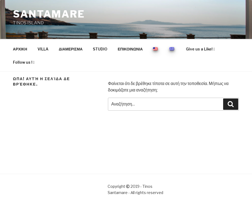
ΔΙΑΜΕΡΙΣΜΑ (71, 49)
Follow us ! (24, 62)
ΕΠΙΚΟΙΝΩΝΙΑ (130, 49)
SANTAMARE (49, 14)
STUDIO (100, 49)
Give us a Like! (200, 49)
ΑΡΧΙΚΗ (20, 49)
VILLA (43, 49)
